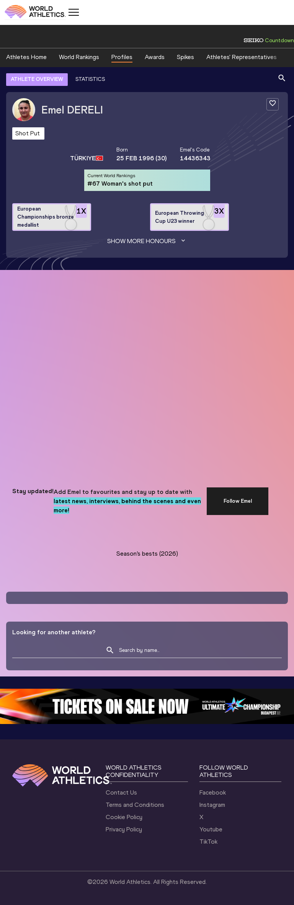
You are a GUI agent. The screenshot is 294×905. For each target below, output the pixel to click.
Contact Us (121, 792)
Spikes (185, 57)
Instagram (212, 804)
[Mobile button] (73, 12)
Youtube (210, 829)
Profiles (121, 57)
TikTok (208, 841)
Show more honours (147, 241)
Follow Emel (238, 501)
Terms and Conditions (135, 804)
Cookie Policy (124, 817)
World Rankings (79, 57)
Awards (155, 57)
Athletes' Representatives (241, 57)
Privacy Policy (124, 829)
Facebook (212, 792)
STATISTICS (90, 79)
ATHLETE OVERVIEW (37, 79)
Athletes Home (26, 57)
